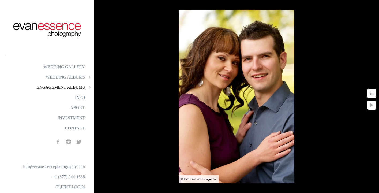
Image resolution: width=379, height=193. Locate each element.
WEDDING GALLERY (64, 67)
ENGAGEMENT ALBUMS (60, 87)
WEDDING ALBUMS (65, 77)
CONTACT (75, 128)
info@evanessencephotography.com (54, 166)
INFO (80, 97)
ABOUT (77, 107)
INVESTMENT (71, 118)
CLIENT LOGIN (70, 187)
